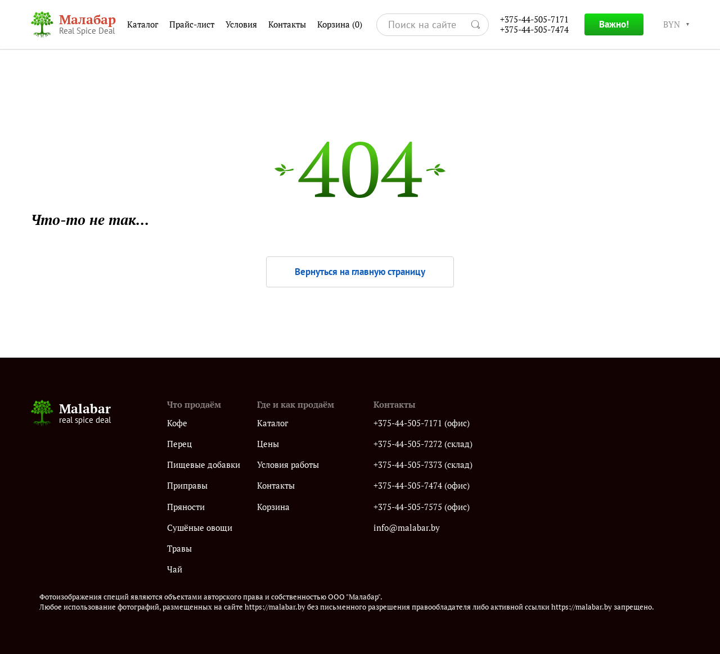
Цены (268, 444)
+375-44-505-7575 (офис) (422, 507)
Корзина (339, 24)
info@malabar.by (407, 528)
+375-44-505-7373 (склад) (423, 465)
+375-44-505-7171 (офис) (422, 423)
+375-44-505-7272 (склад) (423, 444)
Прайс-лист (191, 24)
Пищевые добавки (203, 465)
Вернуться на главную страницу (360, 271)
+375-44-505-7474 (534, 29)
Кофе (177, 423)
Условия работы (288, 465)
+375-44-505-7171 (534, 19)
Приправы (187, 485)
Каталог (142, 24)
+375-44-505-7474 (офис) (422, 485)
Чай (174, 569)
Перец (179, 444)
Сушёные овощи (199, 528)
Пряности (186, 507)
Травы (179, 548)
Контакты (287, 24)
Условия (241, 24)
